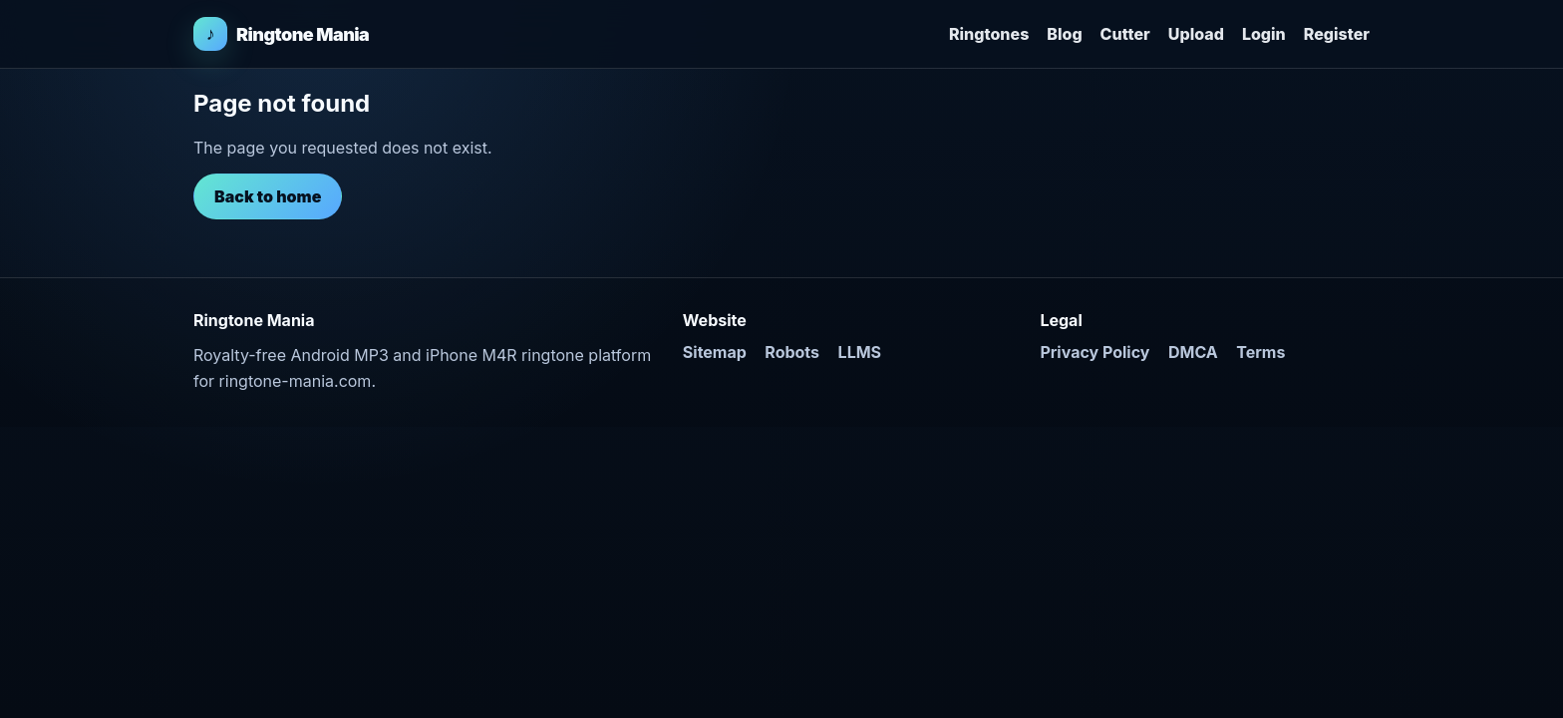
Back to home (267, 196)
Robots (792, 352)
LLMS (859, 352)
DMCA (1193, 352)
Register (1337, 34)
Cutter (1125, 34)
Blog (1064, 34)
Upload (1196, 34)
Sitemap (715, 352)
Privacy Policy (1094, 352)
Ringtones (989, 34)
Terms (1260, 352)
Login (1264, 34)
